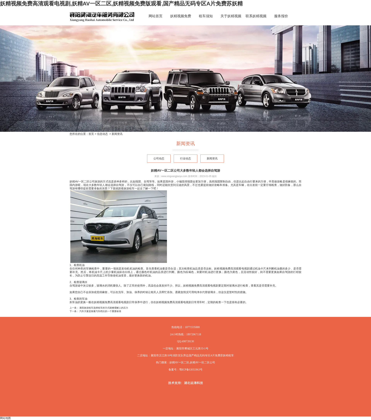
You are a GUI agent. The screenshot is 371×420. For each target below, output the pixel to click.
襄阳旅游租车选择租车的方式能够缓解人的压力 (103, 307)
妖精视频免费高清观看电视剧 (180, 19)
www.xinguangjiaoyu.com (174, 176)
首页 (91, 133)
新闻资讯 (212, 158)
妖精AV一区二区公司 (82, 181)
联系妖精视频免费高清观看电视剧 (256, 19)
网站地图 (5, 418)
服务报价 (281, 16)
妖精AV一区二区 (179, 362)
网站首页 (156, 16)
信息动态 (102, 133)
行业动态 (185, 158)
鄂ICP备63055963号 (191, 369)
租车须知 (206, 16)
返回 (214, 176)
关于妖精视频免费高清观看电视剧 (230, 19)
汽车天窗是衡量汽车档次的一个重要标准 (100, 311)
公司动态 (158, 158)
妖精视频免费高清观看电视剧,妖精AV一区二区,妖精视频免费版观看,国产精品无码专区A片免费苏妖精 (121, 4)
